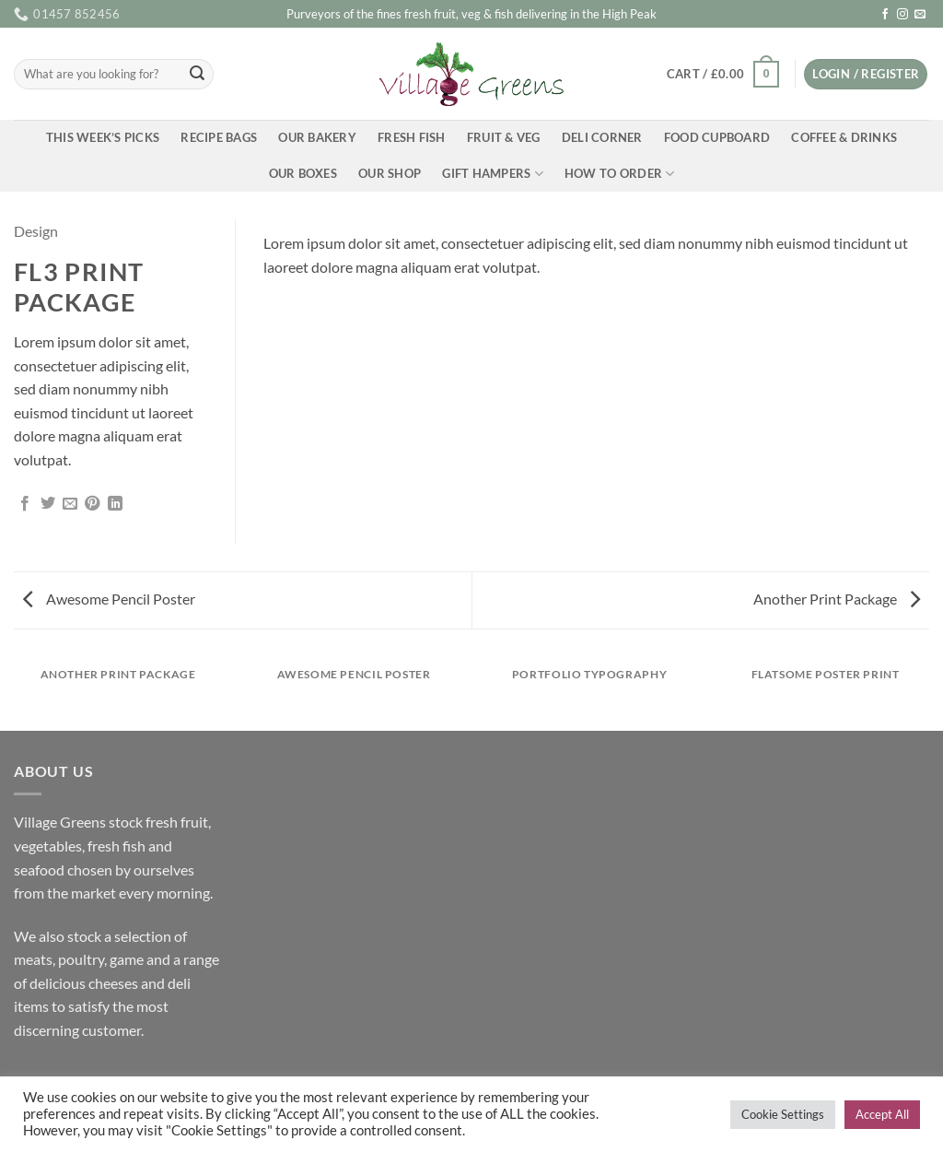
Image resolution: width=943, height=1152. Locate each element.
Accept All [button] (882, 1114)
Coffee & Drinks (844, 137)
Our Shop (389, 173)
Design (36, 231)
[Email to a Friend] (70, 504)
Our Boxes (303, 173)
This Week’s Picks (102, 137)
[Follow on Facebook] (885, 14)
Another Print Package (836, 598)
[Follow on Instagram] (902, 14)
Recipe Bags (218, 137)
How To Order (620, 173)
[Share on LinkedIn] (115, 504)
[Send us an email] (920, 14)
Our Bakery (317, 137)
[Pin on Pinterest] (92, 504)
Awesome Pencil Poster (109, 598)
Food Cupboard (717, 137)
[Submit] (197, 74)
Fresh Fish (412, 137)
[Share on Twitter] (48, 504)
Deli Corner (602, 137)
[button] (722, 74)
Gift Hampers (492, 173)
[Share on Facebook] (24, 504)
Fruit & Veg (504, 137)
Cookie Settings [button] (782, 1114)
